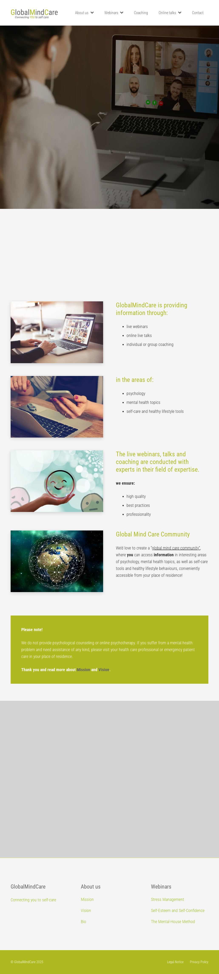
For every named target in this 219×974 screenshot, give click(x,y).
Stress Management (167, 899)
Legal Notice (175, 962)
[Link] (34, 13)
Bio (83, 921)
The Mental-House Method (173, 921)
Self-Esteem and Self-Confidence (178, 910)
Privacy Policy (199, 962)
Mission (83, 669)
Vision (103, 669)
